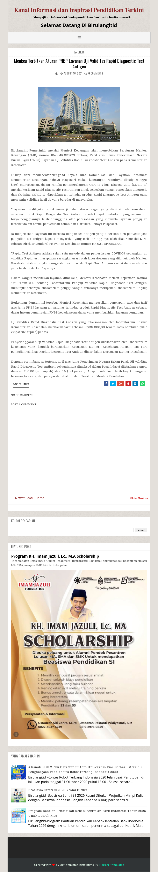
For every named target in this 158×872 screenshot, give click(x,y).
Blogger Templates (111, 864)
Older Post (137, 498)
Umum (81, 52)
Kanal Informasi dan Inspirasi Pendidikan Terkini (79, 10)
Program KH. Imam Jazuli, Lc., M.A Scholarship (55, 556)
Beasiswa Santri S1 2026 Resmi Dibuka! (58, 790)
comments (95, 73)
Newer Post (23, 498)
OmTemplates (69, 864)
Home (39, 498)
